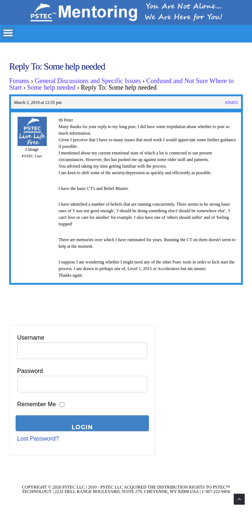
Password (30, 371)
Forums (19, 81)
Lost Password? (38, 439)
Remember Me (36, 404)
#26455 (231, 102)
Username (30, 338)
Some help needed (51, 87)
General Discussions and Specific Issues (88, 81)
